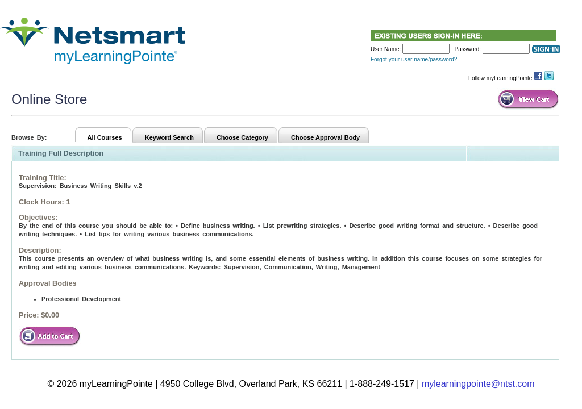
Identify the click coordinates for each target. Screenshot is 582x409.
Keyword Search (169, 137)
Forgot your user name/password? (414, 59)
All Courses (105, 137)
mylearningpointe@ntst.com (478, 384)
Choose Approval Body (325, 137)
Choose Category (242, 137)
